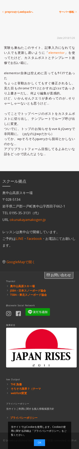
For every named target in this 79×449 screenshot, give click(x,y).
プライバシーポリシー (23, 418)
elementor (56, 52)
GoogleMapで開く (21, 262)
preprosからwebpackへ (17, 12)
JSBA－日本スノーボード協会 (28, 290)
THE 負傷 (16, 384)
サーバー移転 (68, 12)
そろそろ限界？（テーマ (26, 389)
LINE (19, 238)
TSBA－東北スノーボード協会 (28, 295)
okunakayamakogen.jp (28, 219)
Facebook (34, 238)
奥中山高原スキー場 (22, 286)
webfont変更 (19, 393)
